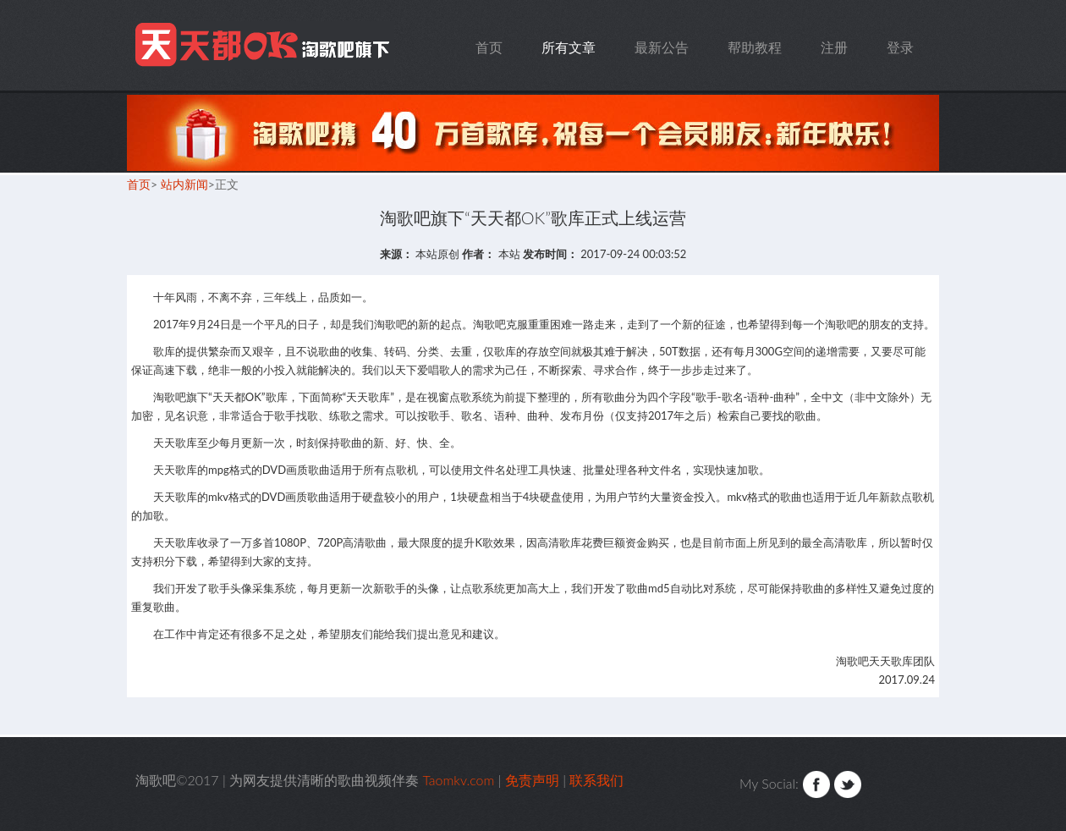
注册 (834, 47)
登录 (900, 47)
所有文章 (568, 47)
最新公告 (662, 47)
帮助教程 (755, 47)
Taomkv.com (264, 45)
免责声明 (532, 780)
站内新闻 (184, 184)
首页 (489, 47)
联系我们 (596, 780)
